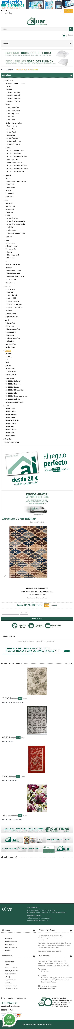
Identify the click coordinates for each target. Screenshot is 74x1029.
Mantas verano (11, 119)
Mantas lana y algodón (13, 110)
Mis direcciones (9, 944)
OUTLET (7, 405)
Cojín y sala (8, 175)
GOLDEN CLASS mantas (12, 387)
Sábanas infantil (10, 323)
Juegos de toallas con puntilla (16, 221)
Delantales (9, 252)
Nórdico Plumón (11, 132)
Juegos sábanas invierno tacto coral (17, 168)
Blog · (62, 11)
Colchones (9, 311)
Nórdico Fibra (11, 129)
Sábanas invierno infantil (13, 329)
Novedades (68, 11)
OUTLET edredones (11, 414)
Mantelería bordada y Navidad (15, 276)
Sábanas (8, 147)
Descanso (7, 286)
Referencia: (33, 522)
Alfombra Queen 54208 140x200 (12, 702)
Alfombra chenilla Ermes (10, 780)
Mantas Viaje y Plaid (13, 113)
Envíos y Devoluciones (11, 968)
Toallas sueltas (11, 230)
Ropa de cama (9, 80)
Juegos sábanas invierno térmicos (17, 165)
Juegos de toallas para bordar (16, 224)
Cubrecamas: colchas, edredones (15, 83)
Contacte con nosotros (11, 989)
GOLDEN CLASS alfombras (13, 399)
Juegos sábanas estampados (15, 150)
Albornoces (9, 203)
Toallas (8, 215)
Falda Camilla (10, 194)
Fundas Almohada (12, 295)
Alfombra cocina (10, 243)
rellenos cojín (11, 187)
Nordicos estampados (13, 144)
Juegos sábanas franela (14, 153)
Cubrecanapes (11, 135)
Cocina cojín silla (11, 249)
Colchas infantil (10, 326)
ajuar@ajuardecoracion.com (46, 988)
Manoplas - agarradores (13, 264)
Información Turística (11, 986)
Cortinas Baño (10, 209)
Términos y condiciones (11, 971)
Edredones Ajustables (13, 92)
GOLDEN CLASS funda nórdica (14, 390)
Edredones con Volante (13, 98)
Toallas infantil (10, 341)
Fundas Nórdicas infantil (13, 338)
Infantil (7, 320)
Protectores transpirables (14, 307)
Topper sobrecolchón (12, 317)
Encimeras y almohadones (14, 162)
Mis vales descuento (11, 941)
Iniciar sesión (5, 13)
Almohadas (10, 292)
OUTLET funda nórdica (12, 420)
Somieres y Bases (11, 313)
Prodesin (49, 1024)
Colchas (9, 89)
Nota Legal (8, 977)
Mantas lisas (10, 116)
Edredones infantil (11, 332)
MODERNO (9, 353)
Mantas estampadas (13, 107)
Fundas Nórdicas (12, 126)
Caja (10, 13)
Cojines (8, 178)
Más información (9, 636)
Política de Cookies (10, 980)
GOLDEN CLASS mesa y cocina (14, 402)
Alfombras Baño (10, 206)
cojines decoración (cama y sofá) (16, 181)
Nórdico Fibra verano (13, 138)
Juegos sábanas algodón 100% (16, 171)
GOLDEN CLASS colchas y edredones (16, 396)
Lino (7, 261)
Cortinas (8, 191)
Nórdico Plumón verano (14, 141)
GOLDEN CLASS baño (12, 393)
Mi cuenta (6, 930)
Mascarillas (8, 439)
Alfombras (8, 350)
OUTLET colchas (10, 417)
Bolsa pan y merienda (12, 246)
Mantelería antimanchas (14, 270)
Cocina (7, 240)
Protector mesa (11, 279)
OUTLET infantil (10, 432)
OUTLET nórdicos (11, 411)
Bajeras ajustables (12, 159)
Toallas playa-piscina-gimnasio (16, 233)
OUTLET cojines (10, 435)
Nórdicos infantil (11, 347)
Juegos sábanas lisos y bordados (17, 156)
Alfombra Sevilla (7, 741)
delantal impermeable (13, 255)
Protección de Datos (10, 974)
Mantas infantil (10, 335)
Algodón (8, 365)
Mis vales (7, 950)
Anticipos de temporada (12, 442)
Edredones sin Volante (13, 101)
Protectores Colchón (13, 301)
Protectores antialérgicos (14, 304)
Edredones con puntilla (13, 95)
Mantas (8, 105)
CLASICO (8, 356)
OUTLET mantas (10, 408)
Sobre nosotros (9, 962)
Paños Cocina (10, 283)
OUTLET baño (10, 426)
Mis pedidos (8, 938)
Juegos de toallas (12, 218)
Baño (6, 200)
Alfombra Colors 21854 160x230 (12, 819)
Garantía (7, 965)
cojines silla (10, 184)
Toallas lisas (10, 227)
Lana (7, 359)
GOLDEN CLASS (9, 378)
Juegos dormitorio (11, 374)
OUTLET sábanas (11, 423)
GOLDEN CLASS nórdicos (13, 381)
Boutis (9, 86)
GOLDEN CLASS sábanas (13, 384)
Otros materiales (10, 368)
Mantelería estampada (13, 273)
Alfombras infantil (11, 344)
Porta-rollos (9, 212)
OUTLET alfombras (11, 429)
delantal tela (10, 258)
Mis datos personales (11, 947)
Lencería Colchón (11, 289)
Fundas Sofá (9, 197)
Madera (8, 362)
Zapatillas (9, 236)
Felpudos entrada (11, 371)
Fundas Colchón (11, 298)
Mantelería (9, 267)
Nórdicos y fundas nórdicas (14, 123)
